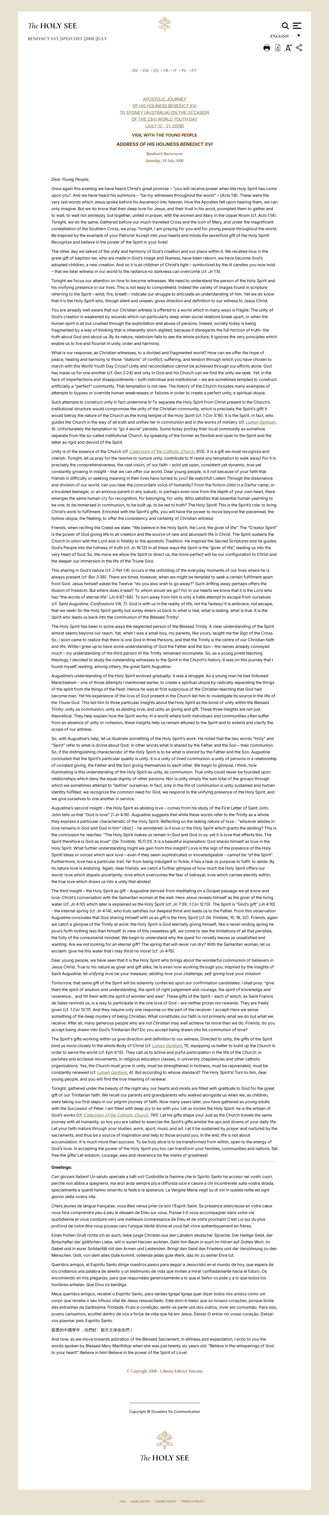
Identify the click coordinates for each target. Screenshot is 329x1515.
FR (165, 70)
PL (184, 70)
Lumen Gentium (261, 422)
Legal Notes (140, 1501)
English (282, 38)
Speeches (72, 38)
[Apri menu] (296, 25)
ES (156, 70)
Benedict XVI (43, 38)
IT (175, 70)
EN (146, 70)
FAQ (122, 1501)
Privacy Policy (192, 1501)
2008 (90, 38)
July (102, 38)
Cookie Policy (165, 1501)
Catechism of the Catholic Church (162, 451)
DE (135, 70)
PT (194, 70)
